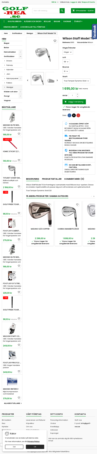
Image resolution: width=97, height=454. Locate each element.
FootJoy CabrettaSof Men (12, 231)
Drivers (9, 61)
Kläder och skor (32, 21)
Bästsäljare (9, 107)
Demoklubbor (10, 27)
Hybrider (10, 69)
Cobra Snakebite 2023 (68, 229)
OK (35, 447)
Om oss (29, 426)
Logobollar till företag (32, 27)
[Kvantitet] (72, 95)
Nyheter (5, 426)
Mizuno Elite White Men (12, 125)
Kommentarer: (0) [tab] (74, 178)
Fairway (9, 65)
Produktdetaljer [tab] (52, 178)
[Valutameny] (55, 2)
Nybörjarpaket (12, 78)
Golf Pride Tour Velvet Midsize (12, 310)
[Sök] (48, 10)
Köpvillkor (30, 423)
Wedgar (9, 87)
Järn (8, 74)
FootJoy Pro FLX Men (12, 363)
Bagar (57, 21)
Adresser (54, 430)
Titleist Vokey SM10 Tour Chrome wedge (12, 178)
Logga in (73, 2)
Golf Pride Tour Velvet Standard (12, 204)
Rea (3, 423)
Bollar (47, 21)
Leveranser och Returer (35, 420)
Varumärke (82, 42)
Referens (66, 42)
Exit (14, 447)
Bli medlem (6, 420)
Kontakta (5, 2)
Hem (4, 38)
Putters (9, 83)
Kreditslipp (54, 426)
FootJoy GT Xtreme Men (12, 283)
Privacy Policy (33, 441)
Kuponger (54, 433)
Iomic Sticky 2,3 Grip (12, 151)
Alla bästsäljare (13, 403)
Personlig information (59, 420)
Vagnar (67, 21)
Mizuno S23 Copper (40, 229)
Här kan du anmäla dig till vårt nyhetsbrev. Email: (65, 439)
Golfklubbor (14, 21)
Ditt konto (56, 414)
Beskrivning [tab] (32, 178)
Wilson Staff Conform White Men (12, 336)
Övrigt (77, 21)
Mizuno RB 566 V (10, 389)
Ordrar (53, 423)
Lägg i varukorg (73, 101)
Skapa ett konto (88, 2)
